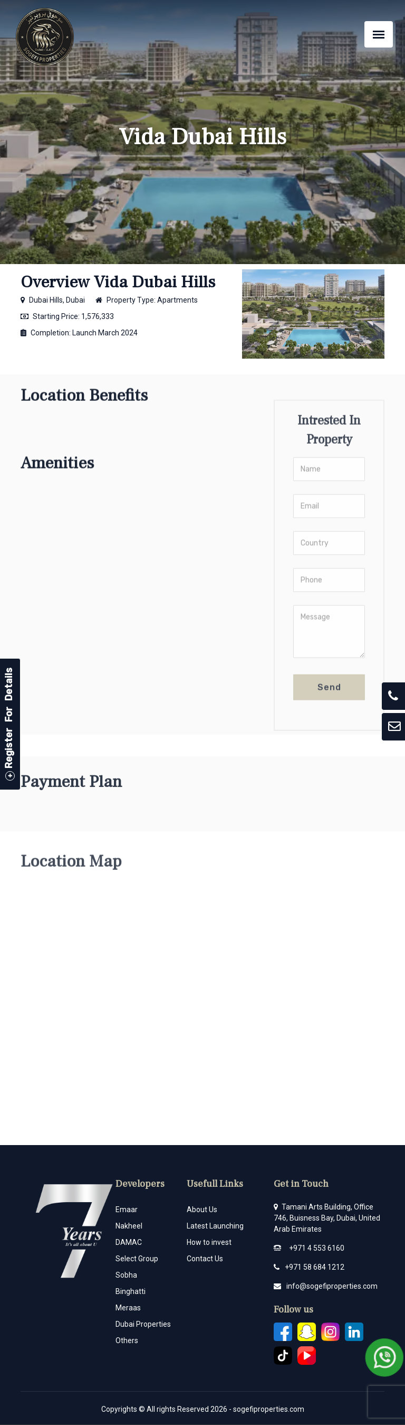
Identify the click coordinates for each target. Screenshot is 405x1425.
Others (126, 1340)
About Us (202, 1209)
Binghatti (130, 1291)
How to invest (209, 1242)
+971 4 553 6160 (316, 1248)
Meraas (128, 1308)
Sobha (126, 1275)
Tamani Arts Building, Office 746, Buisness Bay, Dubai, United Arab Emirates (327, 1218)
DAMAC (128, 1242)
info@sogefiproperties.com (332, 1286)
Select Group (136, 1258)
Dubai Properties (143, 1324)
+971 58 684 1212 (314, 1267)
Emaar (126, 1209)
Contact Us (205, 1258)
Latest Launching (215, 1226)
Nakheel (128, 1226)
